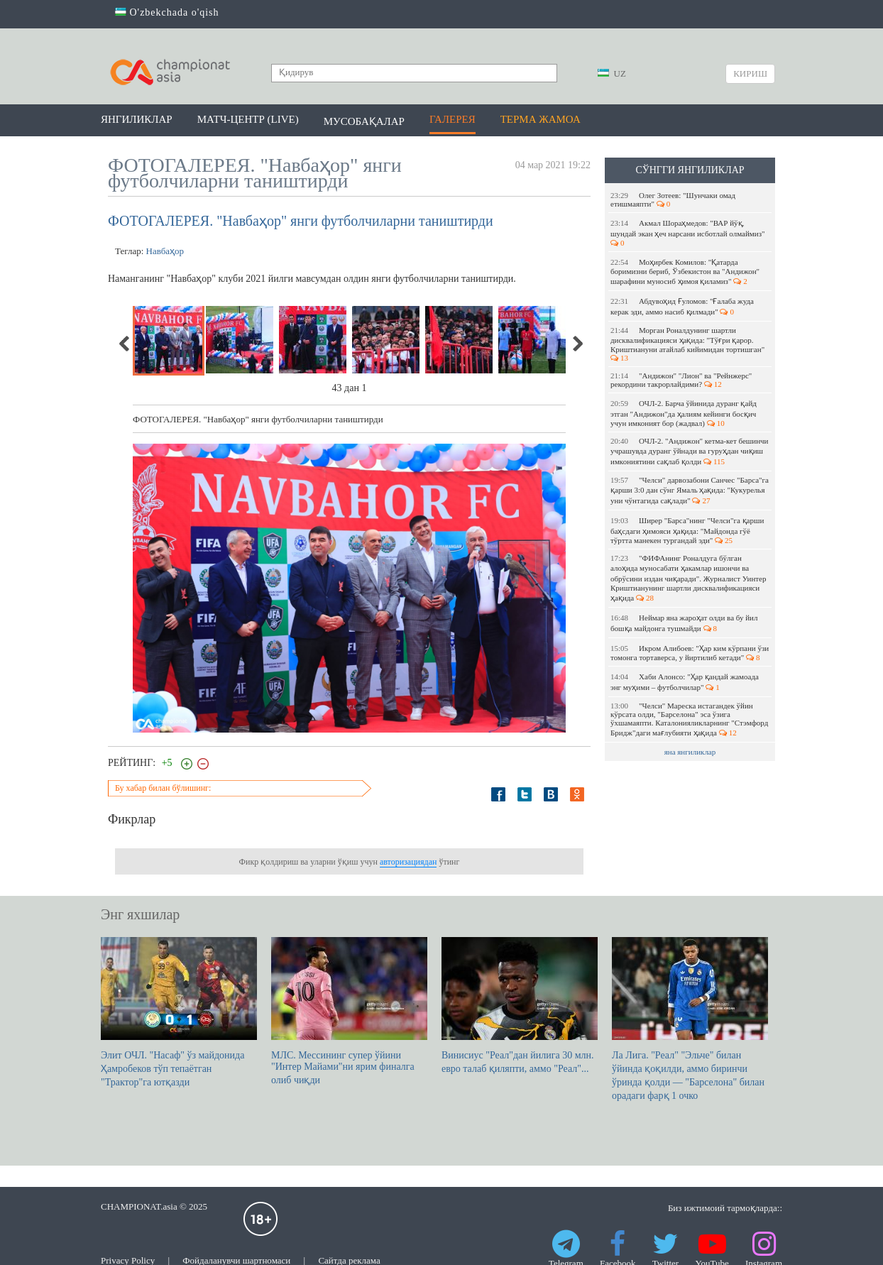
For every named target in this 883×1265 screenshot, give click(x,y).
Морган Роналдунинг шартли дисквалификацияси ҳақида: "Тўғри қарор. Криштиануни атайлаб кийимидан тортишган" (688, 344)
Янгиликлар (136, 119)
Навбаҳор (165, 251)
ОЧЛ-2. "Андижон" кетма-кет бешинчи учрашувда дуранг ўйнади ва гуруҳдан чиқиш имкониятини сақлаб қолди (689, 451)
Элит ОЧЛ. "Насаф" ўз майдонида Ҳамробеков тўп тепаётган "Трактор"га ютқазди (179, 1012)
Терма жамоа (540, 119)
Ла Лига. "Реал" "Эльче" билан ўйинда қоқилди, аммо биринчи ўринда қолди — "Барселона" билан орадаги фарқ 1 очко (690, 1019)
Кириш (750, 73)
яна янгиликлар (690, 752)
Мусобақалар (364, 121)
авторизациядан (408, 862)
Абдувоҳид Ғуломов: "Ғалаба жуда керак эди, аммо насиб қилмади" (682, 306)
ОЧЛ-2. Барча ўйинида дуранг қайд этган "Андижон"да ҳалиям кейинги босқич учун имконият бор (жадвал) (683, 413)
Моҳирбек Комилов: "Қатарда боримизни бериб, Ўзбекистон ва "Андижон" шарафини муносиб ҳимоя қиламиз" (684, 271)
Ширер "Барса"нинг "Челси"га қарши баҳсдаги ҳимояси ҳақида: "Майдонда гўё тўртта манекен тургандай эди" (687, 530)
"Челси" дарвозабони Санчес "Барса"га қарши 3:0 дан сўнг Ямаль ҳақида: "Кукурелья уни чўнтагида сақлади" (689, 490)
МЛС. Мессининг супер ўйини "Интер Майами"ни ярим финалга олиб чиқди (349, 1011)
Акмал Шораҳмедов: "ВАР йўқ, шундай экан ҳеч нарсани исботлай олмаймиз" (688, 233)
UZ (612, 73)
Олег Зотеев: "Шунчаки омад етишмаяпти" (672, 199)
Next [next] (577, 344)
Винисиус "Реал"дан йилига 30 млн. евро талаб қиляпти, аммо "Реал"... (520, 1005)
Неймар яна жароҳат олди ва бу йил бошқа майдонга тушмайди (683, 622)
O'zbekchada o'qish (167, 12)
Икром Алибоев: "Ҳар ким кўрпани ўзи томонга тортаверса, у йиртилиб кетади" (689, 653)
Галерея (452, 119)
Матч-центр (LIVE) (248, 119)
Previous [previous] (125, 344)
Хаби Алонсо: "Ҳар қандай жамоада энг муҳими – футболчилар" (684, 681)
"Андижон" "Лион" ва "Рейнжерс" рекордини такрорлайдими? (681, 379)
